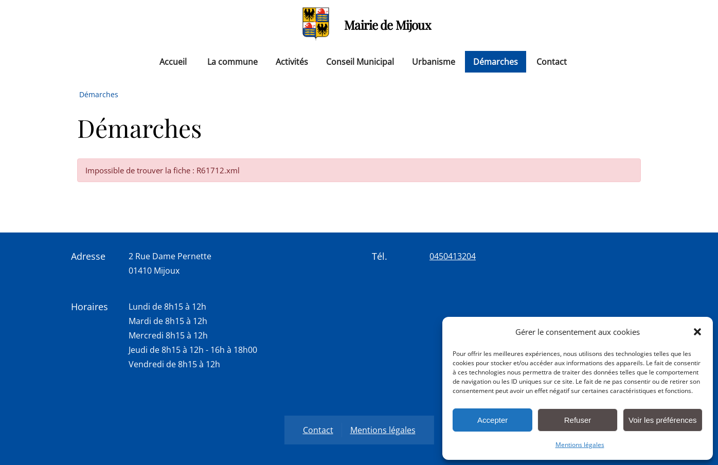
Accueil (173, 61)
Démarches (495, 61)
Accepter (492, 420)
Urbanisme (433, 61)
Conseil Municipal (360, 61)
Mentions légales (579, 444)
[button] (697, 332)
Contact (551, 61)
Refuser (577, 420)
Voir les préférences (663, 420)
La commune (232, 61)
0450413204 (452, 256)
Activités (292, 61)
